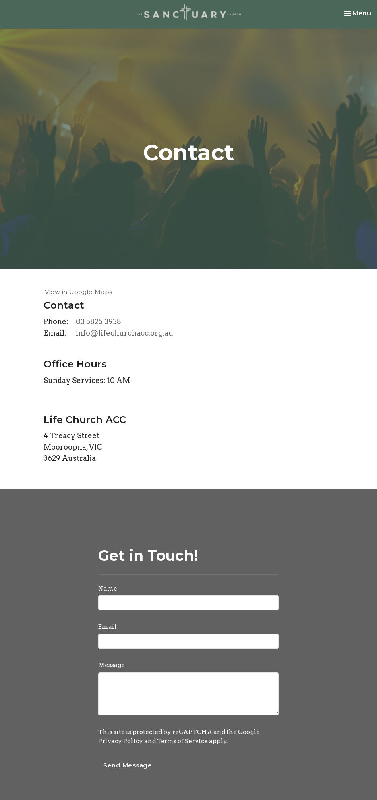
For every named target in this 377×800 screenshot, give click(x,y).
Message (111, 665)
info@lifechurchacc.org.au (124, 333)
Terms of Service (182, 741)
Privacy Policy (120, 741)
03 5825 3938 (98, 321)
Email (107, 626)
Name (107, 588)
